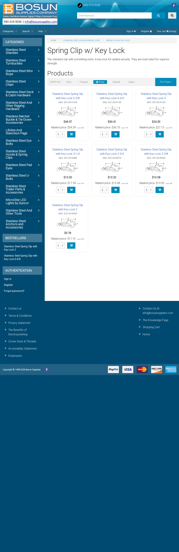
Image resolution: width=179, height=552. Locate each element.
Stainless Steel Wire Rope (19, 72)
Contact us (14, 308)
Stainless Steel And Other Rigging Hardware (19, 106)
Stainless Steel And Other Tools (19, 212)
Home (146, 334)
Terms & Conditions (20, 315)
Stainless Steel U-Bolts (17, 177)
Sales (131, 82)
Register (146, 31)
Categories (8, 31)
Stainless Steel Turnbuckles (16, 62)
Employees (15, 355)
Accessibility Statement (22, 348)
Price (100, 82)
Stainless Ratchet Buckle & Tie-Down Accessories (18, 119)
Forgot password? (14, 291)
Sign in (131, 31)
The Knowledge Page (155, 320)
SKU (68, 82)
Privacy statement (19, 323)
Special (26, 31)
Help (40, 31)
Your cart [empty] (166, 31)
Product (84, 82)
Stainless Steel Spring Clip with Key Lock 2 (20, 248)
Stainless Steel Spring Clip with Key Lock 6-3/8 (20, 257)
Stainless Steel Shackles (16, 51)
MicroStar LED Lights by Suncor (17, 201)
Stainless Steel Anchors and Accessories (16, 224)
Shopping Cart (151, 327)
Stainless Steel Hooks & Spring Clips (16, 154)
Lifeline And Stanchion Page (16, 131)
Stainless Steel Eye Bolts (19, 142)
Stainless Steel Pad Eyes (19, 166)
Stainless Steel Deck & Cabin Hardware (19, 93)
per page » (166, 81)
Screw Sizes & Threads (22, 341)
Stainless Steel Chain (16, 83)
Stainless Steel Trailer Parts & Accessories (16, 189)
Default (116, 82)
